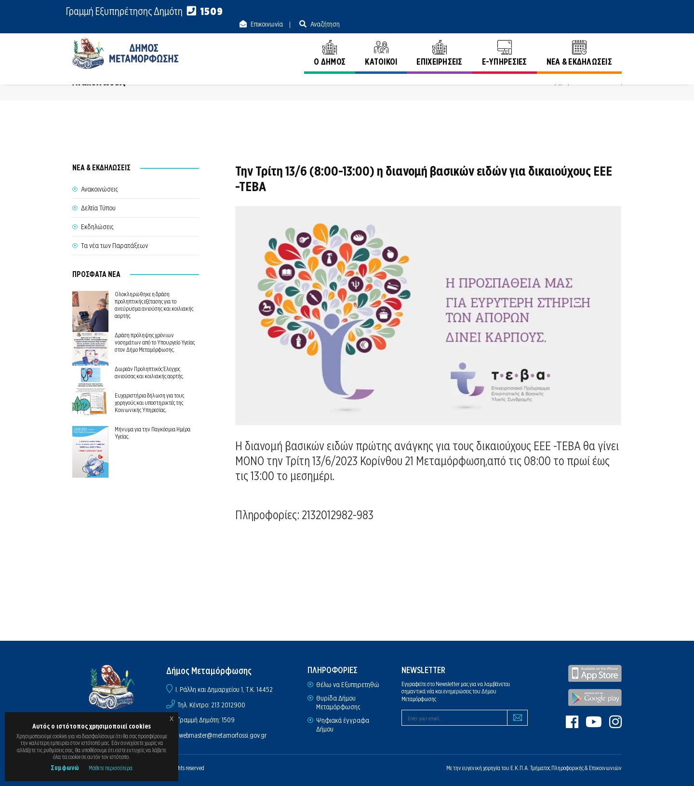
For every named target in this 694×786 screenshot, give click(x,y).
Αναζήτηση (606, 11)
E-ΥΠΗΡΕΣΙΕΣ (504, 42)
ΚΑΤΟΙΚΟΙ (381, 42)
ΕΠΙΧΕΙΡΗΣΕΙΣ (439, 42)
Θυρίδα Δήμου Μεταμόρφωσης (338, 702)
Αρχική (560, 81)
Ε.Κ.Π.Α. (519, 767)
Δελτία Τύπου (98, 207)
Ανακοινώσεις (603, 81)
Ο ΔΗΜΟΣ (330, 42)
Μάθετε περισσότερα (111, 768)
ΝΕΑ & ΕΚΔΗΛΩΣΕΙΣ (579, 42)
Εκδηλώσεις (97, 226)
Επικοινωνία (548, 11)
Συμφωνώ (65, 768)
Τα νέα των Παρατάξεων (114, 245)
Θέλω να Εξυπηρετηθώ (347, 684)
